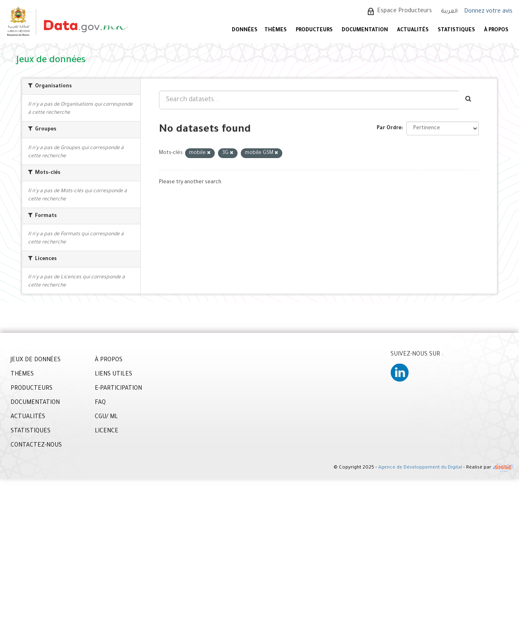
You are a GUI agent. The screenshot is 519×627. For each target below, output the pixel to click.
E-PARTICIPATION (118, 389)
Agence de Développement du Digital (420, 468)
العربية (449, 12)
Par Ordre (389, 128)
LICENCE (106, 431)
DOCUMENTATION (365, 30)
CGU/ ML (106, 417)
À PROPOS (496, 30)
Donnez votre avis (488, 12)
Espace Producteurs (404, 11)
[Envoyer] (469, 100)
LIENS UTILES (113, 374)
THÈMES (22, 374)
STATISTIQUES (456, 30)
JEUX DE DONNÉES (36, 360)
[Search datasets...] (309, 100)
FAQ (100, 403)
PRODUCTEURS (314, 30)
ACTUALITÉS (413, 30)
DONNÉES (244, 30)
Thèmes (275, 30)
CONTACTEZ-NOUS (36, 446)
